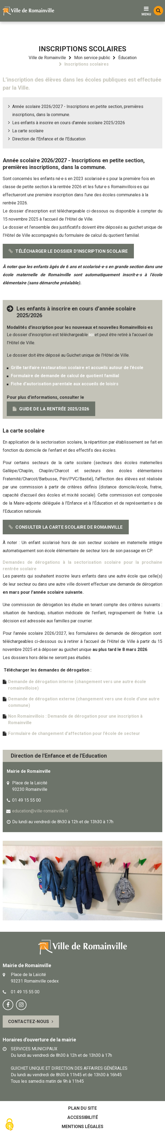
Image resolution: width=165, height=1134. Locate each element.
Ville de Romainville (47, 57)
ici (91, 334)
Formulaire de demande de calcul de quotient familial (65, 375)
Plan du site (82, 1108)
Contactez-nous (28, 1021)
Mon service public (92, 57)
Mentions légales (82, 1126)
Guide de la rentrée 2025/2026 (54, 408)
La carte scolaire (28, 130)
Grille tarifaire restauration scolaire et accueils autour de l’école (77, 367)
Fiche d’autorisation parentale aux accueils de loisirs (64, 383)
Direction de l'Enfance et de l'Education (48, 138)
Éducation (127, 57)
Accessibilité (82, 1117)
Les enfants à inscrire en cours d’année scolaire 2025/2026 (68, 122)
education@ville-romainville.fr (40, 811)
